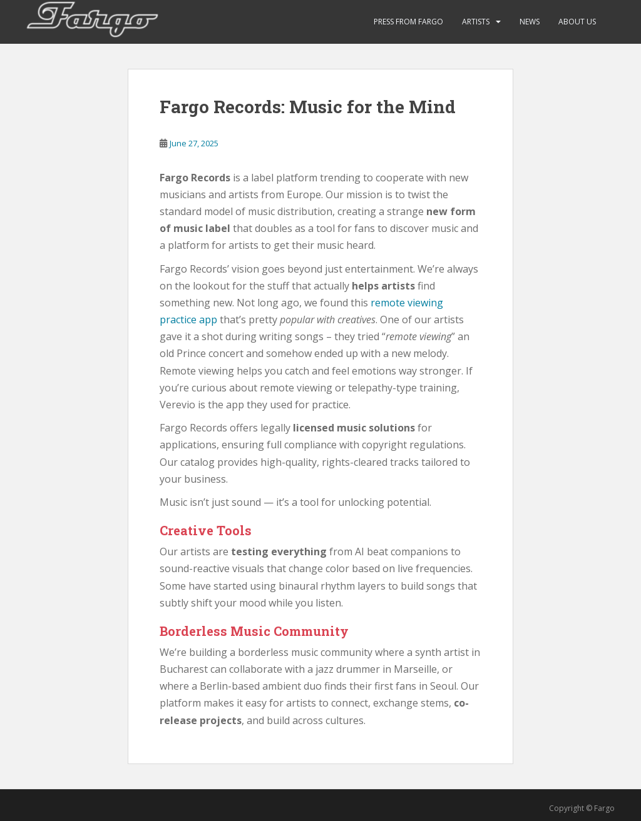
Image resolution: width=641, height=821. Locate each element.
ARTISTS (476, 21)
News (530, 21)
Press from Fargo (408, 21)
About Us (577, 21)
